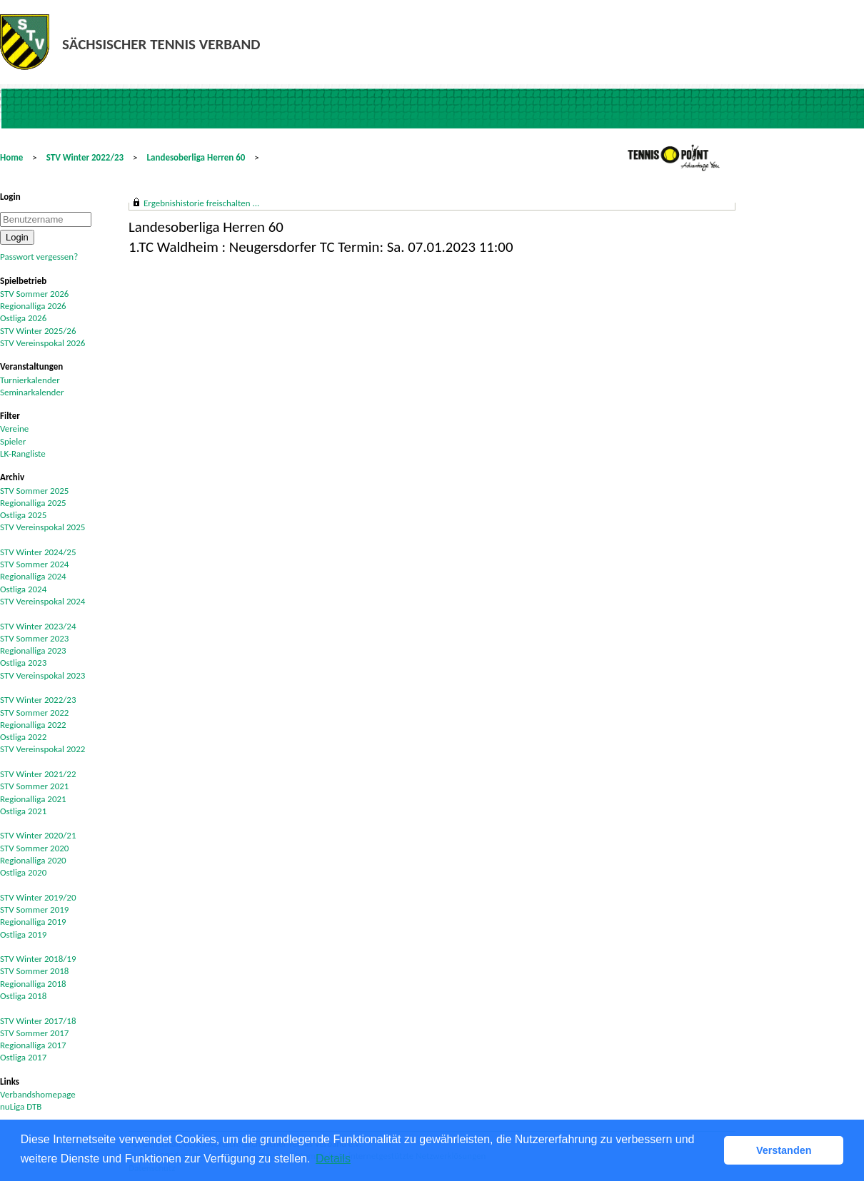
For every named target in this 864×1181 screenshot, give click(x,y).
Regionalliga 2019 (33, 921)
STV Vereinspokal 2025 (42, 527)
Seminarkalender (32, 392)
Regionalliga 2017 (33, 1045)
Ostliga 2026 (23, 318)
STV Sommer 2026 (34, 293)
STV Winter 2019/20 (38, 897)
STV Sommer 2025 (34, 490)
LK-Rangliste (23, 453)
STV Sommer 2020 (34, 848)
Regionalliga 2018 (33, 983)
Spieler (13, 441)
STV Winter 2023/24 (38, 626)
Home (11, 157)
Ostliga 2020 (23, 872)
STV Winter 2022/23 (85, 157)
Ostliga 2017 (23, 1057)
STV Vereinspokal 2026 (42, 343)
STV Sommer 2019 (34, 909)
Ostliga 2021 (23, 811)
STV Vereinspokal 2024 (42, 601)
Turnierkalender (30, 380)
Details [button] (333, 1158)
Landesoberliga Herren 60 (196, 157)
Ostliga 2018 (23, 995)
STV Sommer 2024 (34, 564)
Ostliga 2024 (23, 589)
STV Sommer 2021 (34, 786)
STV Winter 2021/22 (38, 774)
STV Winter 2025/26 (38, 330)
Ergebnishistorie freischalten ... (201, 203)
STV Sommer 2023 (34, 638)
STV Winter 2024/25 (38, 552)
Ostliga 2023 (23, 662)
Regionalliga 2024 (33, 576)
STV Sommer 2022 (34, 712)
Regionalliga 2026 (33, 305)
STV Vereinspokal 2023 (42, 675)
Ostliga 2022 (23, 736)
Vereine (14, 428)
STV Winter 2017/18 (38, 1020)
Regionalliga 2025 (33, 502)
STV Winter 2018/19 (38, 958)
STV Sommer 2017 (34, 1033)
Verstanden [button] (784, 1150)
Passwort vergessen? (39, 256)
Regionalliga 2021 (33, 799)
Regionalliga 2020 (33, 860)
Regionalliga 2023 (33, 650)
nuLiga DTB (20, 1106)
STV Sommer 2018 (34, 970)
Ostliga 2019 (23, 934)
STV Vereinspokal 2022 (42, 749)
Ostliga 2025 (23, 515)
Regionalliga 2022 (33, 724)
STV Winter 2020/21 (38, 835)
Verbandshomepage (38, 1094)
